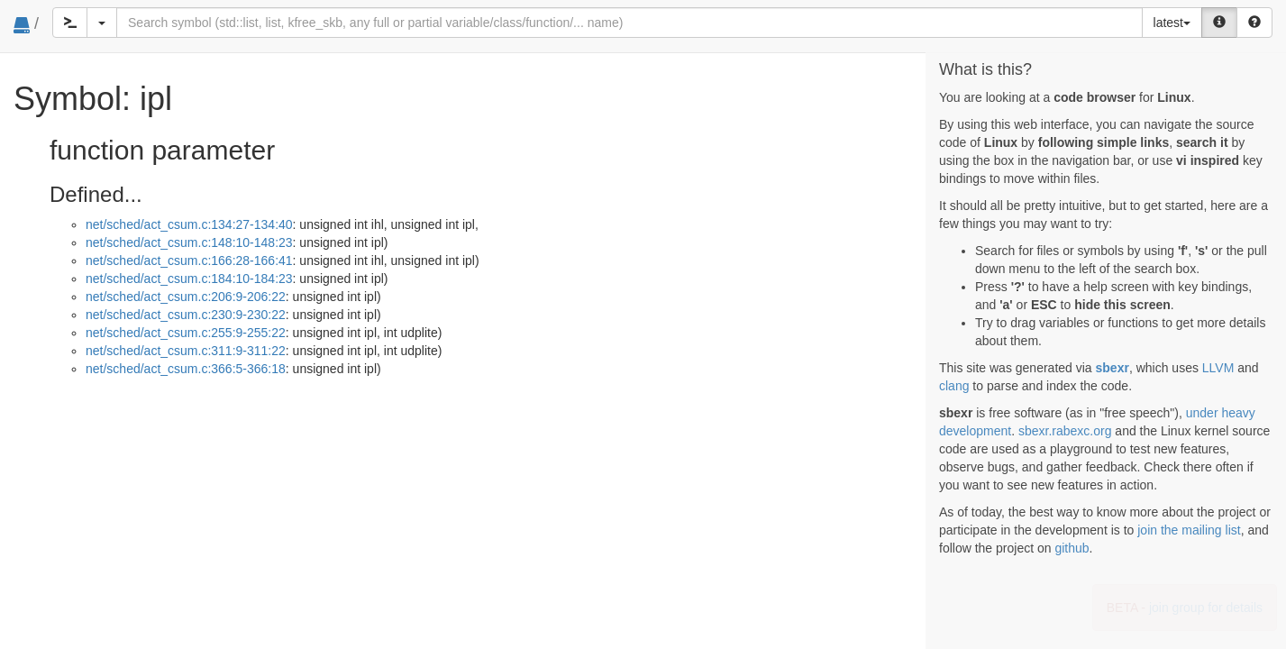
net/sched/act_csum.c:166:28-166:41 (189, 260)
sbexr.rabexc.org (1065, 431)
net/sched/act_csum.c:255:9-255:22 (186, 332)
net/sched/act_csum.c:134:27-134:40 (189, 224)
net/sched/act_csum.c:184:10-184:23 (189, 278)
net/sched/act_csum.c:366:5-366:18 (186, 368)
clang (954, 386)
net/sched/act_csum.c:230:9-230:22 (186, 314)
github (1071, 548)
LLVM (1218, 368)
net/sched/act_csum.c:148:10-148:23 (189, 242)
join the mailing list (1188, 530)
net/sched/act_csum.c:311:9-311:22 (186, 350)
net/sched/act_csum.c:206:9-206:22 (186, 296)
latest (1172, 22)
